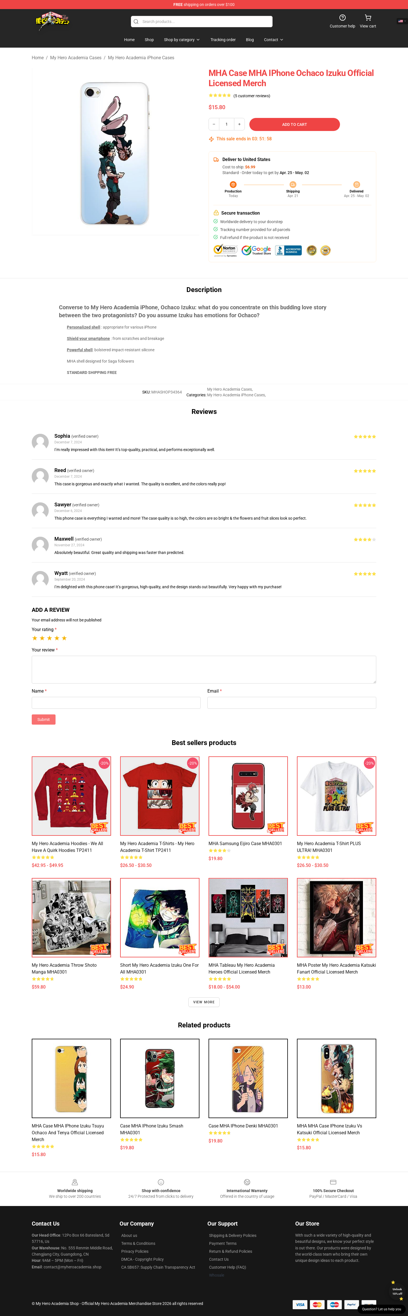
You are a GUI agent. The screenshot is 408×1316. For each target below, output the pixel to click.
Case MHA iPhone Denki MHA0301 (243, 1126)
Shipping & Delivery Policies (232, 1235)
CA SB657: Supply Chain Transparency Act (158, 1267)
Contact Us (219, 1259)
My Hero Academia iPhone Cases (141, 57)
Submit (43, 719)
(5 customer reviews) (251, 96)
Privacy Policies (134, 1251)
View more (204, 1002)
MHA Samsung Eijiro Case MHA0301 (245, 843)
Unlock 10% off (397, 1291)
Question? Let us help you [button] (381, 1309)
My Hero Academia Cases (75, 57)
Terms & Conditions (138, 1243)
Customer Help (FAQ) (227, 1267)
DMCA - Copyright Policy (142, 1259)
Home (38, 57)
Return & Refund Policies (230, 1251)
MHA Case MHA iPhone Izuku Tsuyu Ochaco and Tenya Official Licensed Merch (68, 1132)
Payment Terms (223, 1243)
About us (129, 1235)
